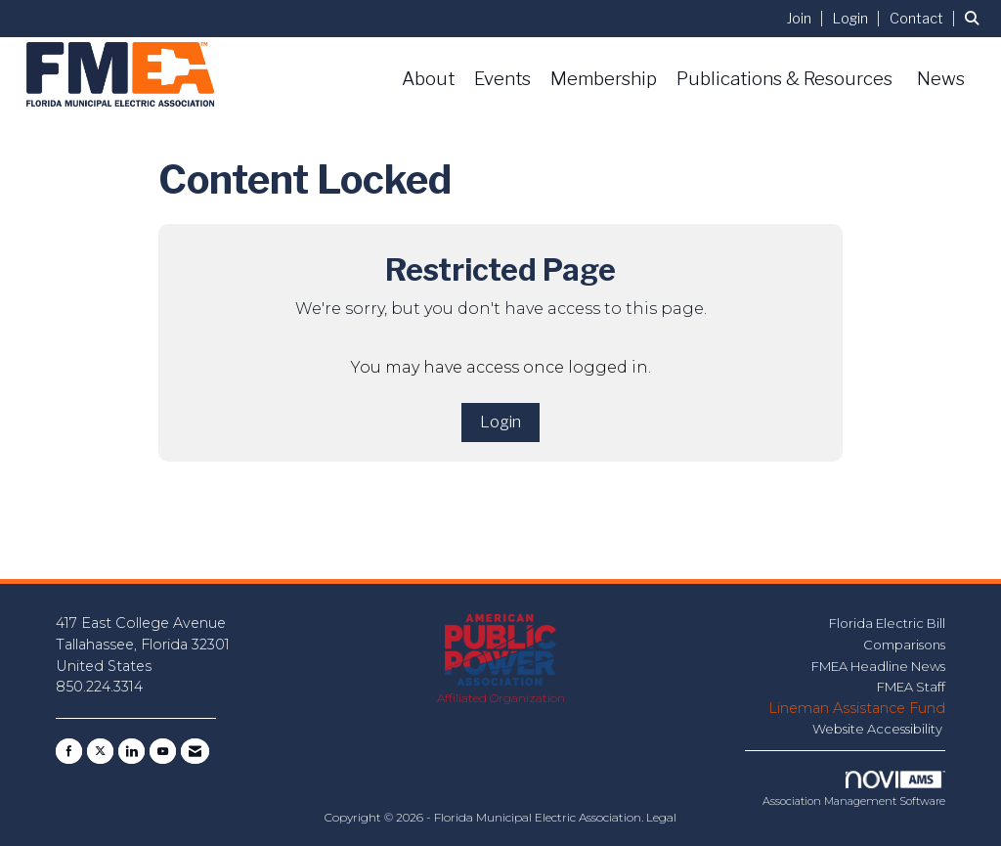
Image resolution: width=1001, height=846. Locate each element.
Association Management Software (853, 789)
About (428, 78)
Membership (603, 78)
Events (502, 78)
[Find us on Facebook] (69, 751)
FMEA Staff (911, 686)
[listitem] (808, 18)
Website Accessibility (878, 728)
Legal (661, 817)
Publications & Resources (784, 78)
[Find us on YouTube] (163, 751)
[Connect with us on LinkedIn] (131, 751)
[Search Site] (975, 18)
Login (500, 422)
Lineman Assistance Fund (856, 708)
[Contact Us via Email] (195, 751)
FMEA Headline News (878, 666)
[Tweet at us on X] (100, 751)
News (941, 78)
